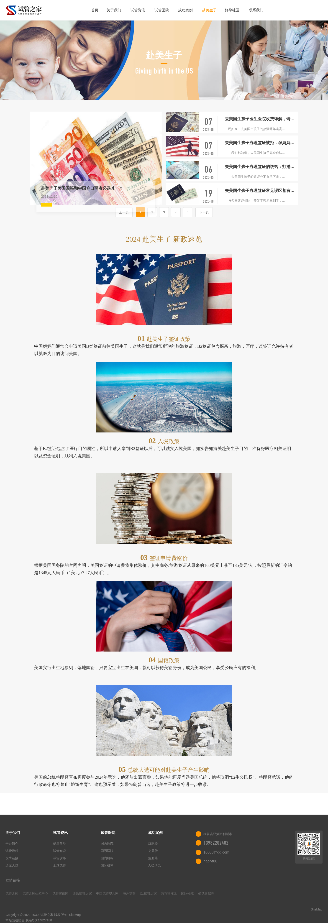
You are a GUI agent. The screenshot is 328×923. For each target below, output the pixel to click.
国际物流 (187, 893)
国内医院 (107, 843)
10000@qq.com (216, 852)
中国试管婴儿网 (107, 893)
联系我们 (256, 10)
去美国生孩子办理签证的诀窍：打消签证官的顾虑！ (261, 166)
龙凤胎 (153, 851)
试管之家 (11, 893)
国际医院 (107, 851)
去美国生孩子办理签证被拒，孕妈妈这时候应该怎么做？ (261, 143)
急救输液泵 (169, 893)
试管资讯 (138, 10)
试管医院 (161, 10)
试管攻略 (59, 858)
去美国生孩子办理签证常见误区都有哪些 (261, 190)
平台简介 (11, 843)
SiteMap (75, 915)
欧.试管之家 (148, 893)
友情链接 (11, 858)
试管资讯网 (60, 893)
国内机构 (107, 858)
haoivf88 (210, 861)
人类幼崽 (154, 865)
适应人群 (11, 865)
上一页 (124, 212)
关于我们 (114, 10)
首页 (94, 10)
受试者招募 (206, 893)
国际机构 (107, 865)
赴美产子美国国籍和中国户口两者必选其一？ (82, 188)
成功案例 (185, 10)
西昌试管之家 (82, 893)
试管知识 (59, 851)
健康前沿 (59, 843)
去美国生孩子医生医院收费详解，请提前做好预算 (261, 119)
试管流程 (11, 851)
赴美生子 (209, 10)
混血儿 (153, 858)
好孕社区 (232, 10)
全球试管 (59, 865)
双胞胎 (153, 843)
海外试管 (129, 893)
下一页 (204, 212)
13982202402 (215, 843)
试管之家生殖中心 (35, 893)
